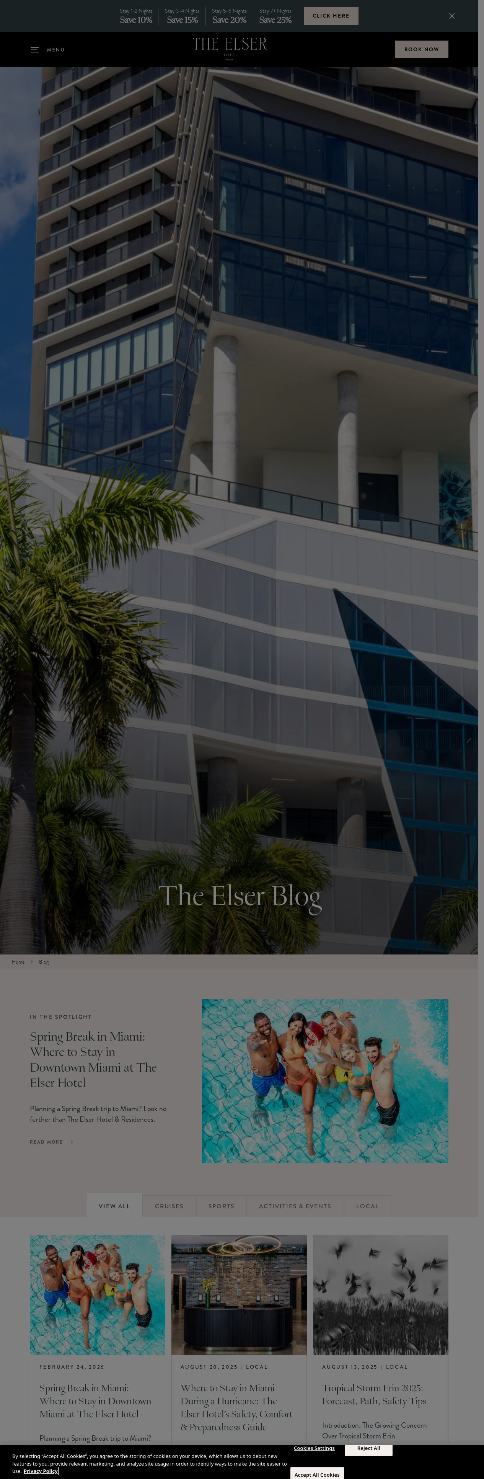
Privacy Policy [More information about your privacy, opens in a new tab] (41, 1471)
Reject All (368, 1447)
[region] (242, 1462)
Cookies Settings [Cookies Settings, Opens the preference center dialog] (314, 1447)
